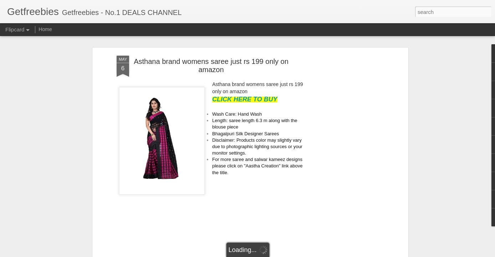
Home (45, 29)
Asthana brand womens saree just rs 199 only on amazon (211, 65)
